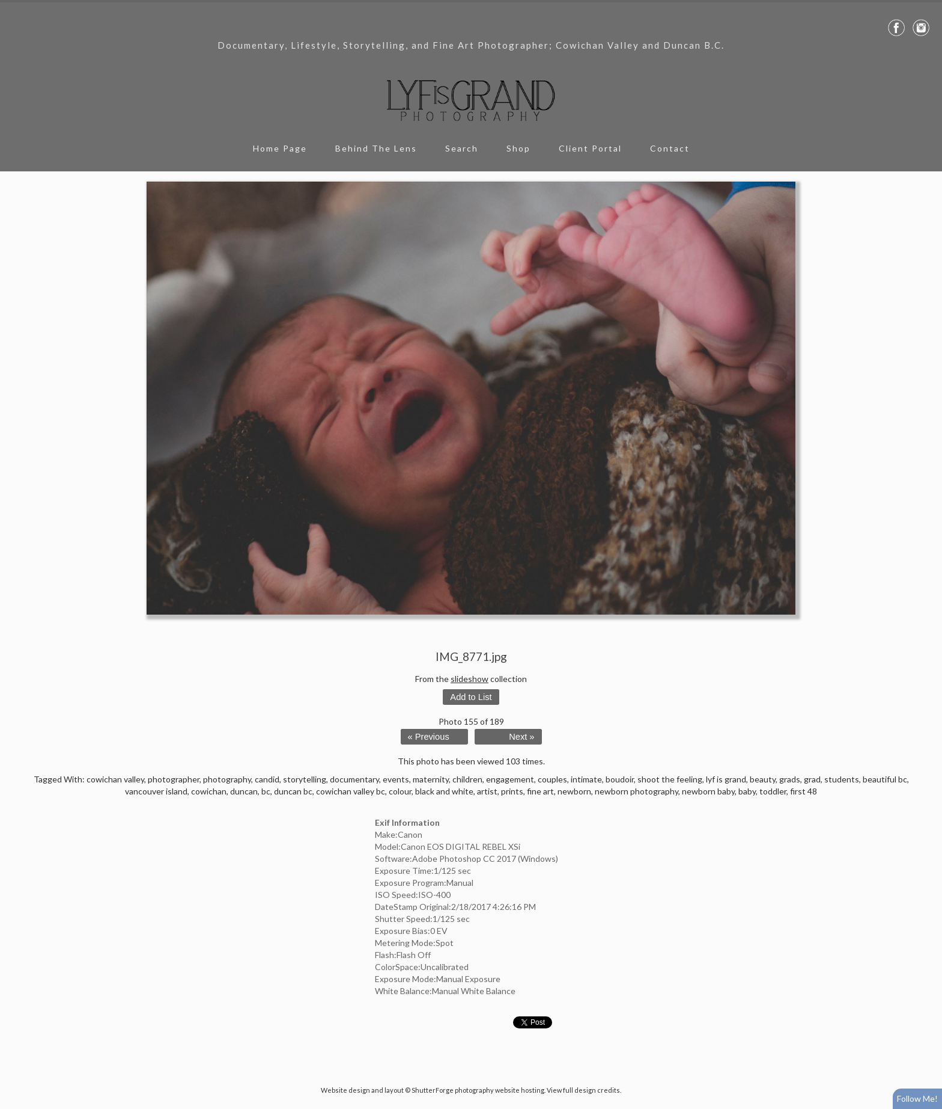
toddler (772, 791)
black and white (444, 791)
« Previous (428, 737)
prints (512, 791)
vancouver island (156, 791)
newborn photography (636, 791)
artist (487, 791)
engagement (510, 779)
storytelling (304, 779)
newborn (574, 791)
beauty (763, 779)
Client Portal (590, 148)
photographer (173, 779)
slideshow (469, 679)
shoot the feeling (669, 779)
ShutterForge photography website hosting (478, 1090)
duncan (244, 791)
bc (265, 791)
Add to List (470, 697)
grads (789, 779)
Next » (521, 737)
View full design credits (583, 1090)
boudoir (620, 779)
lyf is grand (726, 779)
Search (461, 148)
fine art (540, 791)
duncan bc (293, 791)
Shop (518, 148)
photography (227, 779)
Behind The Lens (376, 148)
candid (267, 779)
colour (400, 791)
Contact (670, 148)
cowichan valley (115, 779)
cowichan (208, 791)
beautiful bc (885, 779)
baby (747, 791)
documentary (354, 779)
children (467, 779)
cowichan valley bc (350, 791)
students (841, 779)
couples (552, 779)
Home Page (280, 148)
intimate (586, 779)
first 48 (803, 791)
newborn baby (708, 791)
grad (812, 779)
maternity (431, 779)
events (396, 779)
